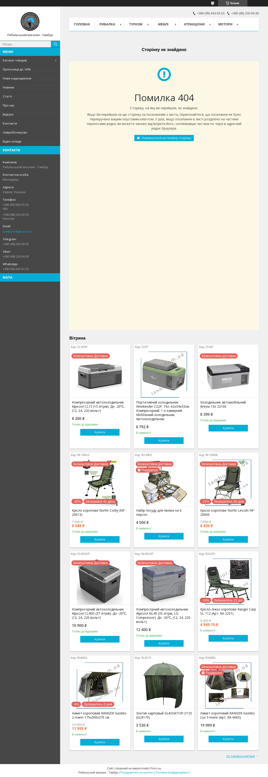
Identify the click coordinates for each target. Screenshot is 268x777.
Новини (8, 87)
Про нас (8, 105)
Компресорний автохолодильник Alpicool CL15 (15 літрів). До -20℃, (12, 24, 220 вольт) (98, 406)
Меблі (163, 24)
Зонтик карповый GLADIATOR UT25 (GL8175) (164, 715)
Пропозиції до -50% (17, 69)
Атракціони (194, 24)
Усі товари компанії (240, 756)
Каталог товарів (15, 60)
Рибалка (107, 24)
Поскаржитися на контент (136, 772)
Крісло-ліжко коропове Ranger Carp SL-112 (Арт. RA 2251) (228, 611)
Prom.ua (155, 768)
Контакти (10, 123)
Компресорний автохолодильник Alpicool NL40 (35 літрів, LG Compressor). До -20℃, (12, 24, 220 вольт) (163, 615)
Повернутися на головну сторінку (166, 138)
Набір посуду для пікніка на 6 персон (159, 512)
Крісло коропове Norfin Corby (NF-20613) (99, 512)
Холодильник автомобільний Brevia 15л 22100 (223, 404)
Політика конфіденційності (172, 772)
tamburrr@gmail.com (17, 231)
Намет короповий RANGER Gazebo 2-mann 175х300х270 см (99, 715)
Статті (7, 96)
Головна (82, 24)
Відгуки (8, 114)
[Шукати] (55, 44)
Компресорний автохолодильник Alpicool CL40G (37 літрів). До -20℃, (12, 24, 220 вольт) (99, 613)
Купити (100, 432)
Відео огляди (12, 141)
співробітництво (15, 132)
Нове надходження (17, 78)
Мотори (225, 24)
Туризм (135, 24)
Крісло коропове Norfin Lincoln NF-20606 (227, 512)
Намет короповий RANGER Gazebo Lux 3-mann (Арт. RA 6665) (227, 715)
